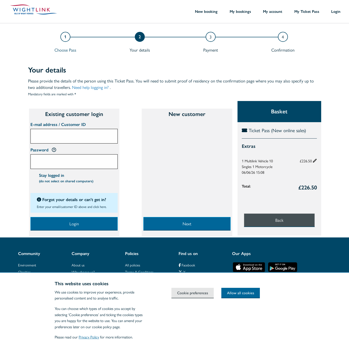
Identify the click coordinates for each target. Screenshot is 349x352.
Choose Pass (65, 50)
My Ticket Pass (306, 11)
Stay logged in (66, 178)
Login (335, 11)
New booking (206, 11)
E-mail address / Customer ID (58, 124)
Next (187, 224)
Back (279, 220)
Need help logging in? (90, 87)
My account (272, 11)
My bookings (240, 11)
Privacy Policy (89, 337)
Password (43, 150)
